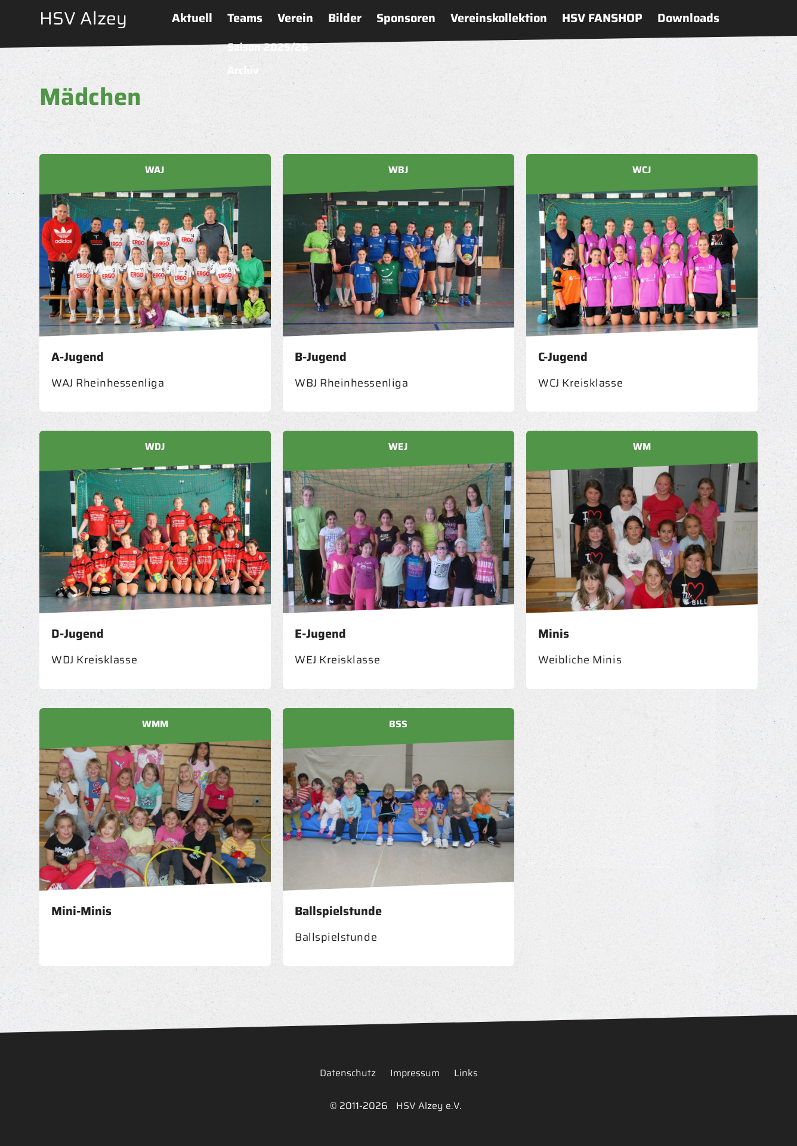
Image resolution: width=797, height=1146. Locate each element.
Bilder (345, 17)
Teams (244, 17)
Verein (295, 17)
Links (466, 1072)
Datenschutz (348, 1072)
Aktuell (192, 17)
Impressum (415, 1072)
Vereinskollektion (498, 17)
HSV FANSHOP (602, 17)
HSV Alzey (83, 18)
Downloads (688, 17)
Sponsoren (405, 17)
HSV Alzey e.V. (429, 1105)
